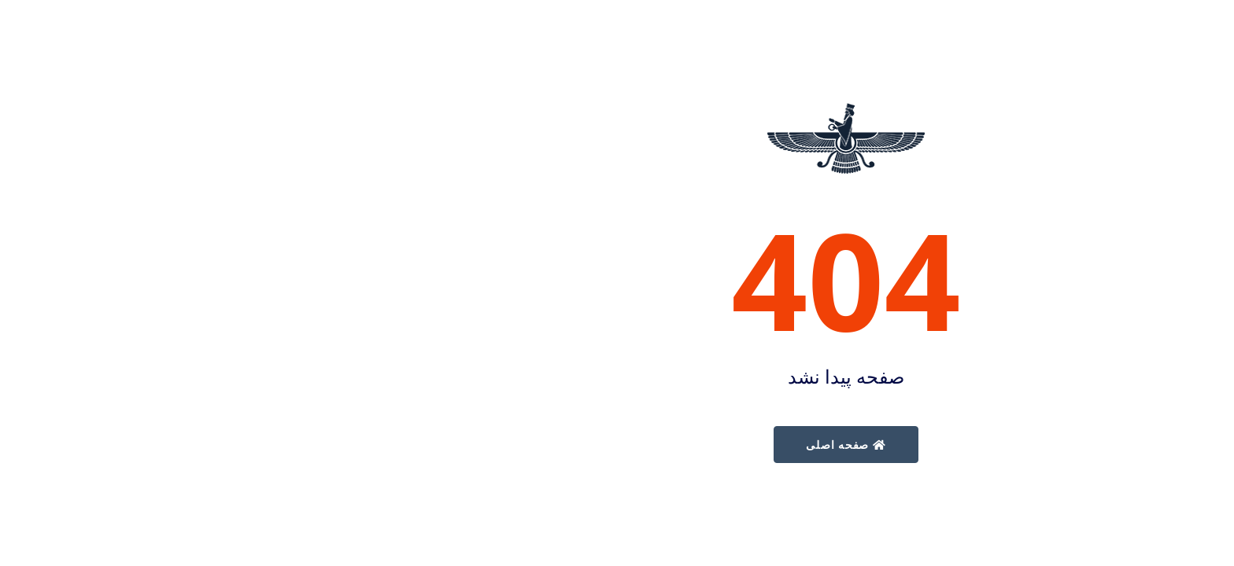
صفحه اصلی (616, 444)
